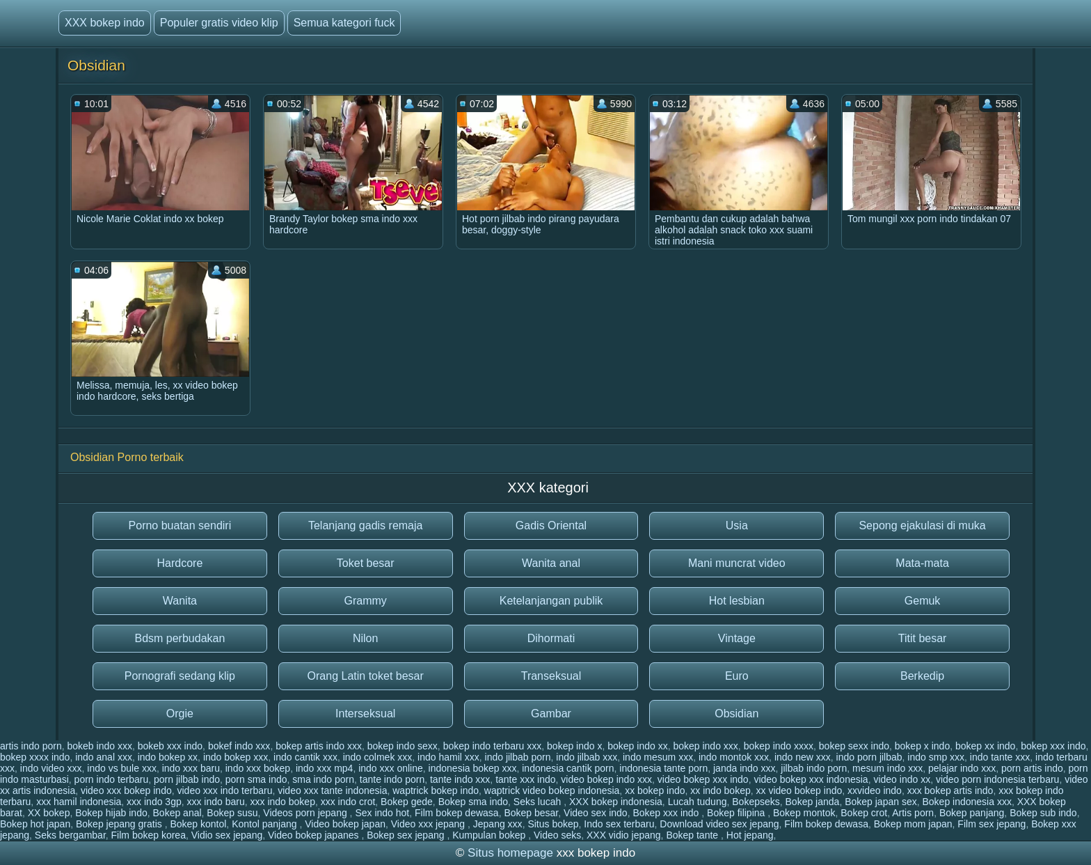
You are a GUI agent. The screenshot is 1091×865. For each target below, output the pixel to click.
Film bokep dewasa (457, 812)
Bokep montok (804, 812)
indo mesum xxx (658, 757)
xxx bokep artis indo (950, 790)
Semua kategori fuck (344, 23)
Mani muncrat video (737, 563)
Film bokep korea (148, 835)
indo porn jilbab (869, 757)
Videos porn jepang (306, 812)
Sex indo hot (382, 812)
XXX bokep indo (105, 23)
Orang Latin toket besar (366, 676)
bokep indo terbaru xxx (492, 745)
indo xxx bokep (257, 768)
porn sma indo (256, 779)
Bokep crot (864, 812)
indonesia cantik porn (568, 768)
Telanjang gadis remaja (365, 525)
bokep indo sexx (402, 745)
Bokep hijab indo (111, 812)
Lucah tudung (697, 801)
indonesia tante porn (663, 768)
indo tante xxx (1000, 757)
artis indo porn (31, 745)
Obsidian (736, 713)
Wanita (180, 601)
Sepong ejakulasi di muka (922, 525)
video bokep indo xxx (606, 779)
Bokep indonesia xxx (966, 801)
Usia (737, 525)
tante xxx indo (525, 779)
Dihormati (551, 638)
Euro (737, 676)
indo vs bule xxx (122, 768)
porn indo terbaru (111, 779)
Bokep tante (693, 835)
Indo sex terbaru (619, 823)
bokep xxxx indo (35, 757)
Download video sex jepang (719, 823)
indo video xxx (51, 768)
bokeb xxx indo (170, 745)
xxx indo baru (215, 801)
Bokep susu (232, 812)
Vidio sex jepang (226, 835)
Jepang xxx (498, 823)
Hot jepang (750, 835)
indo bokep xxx (235, 757)
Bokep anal (177, 812)
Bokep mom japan (913, 823)
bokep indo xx (637, 745)
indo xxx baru (191, 768)
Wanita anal (551, 563)
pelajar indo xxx (962, 768)
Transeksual (551, 676)
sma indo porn (323, 779)
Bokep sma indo (473, 801)
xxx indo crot (348, 801)
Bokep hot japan (35, 823)
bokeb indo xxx (99, 745)
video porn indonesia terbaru (997, 779)
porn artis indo (1032, 768)
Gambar (551, 713)
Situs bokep (552, 823)
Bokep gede (407, 801)
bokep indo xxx (705, 745)
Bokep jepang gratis (120, 823)
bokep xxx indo (1053, 745)
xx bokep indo (655, 790)
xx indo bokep (720, 790)
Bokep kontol (198, 823)
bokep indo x (574, 745)
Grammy (365, 601)
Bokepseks (755, 801)
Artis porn (913, 812)
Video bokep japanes (314, 835)
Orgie (179, 713)
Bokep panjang (971, 812)
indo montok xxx (734, 757)
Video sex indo (596, 812)
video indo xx (901, 779)
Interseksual (365, 713)
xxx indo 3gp (154, 801)
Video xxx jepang (429, 823)
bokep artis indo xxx (319, 745)
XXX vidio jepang (624, 835)
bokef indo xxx (239, 745)
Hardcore (179, 563)
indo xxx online (390, 768)
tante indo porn (392, 779)
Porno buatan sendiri (180, 525)
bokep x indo (922, 745)
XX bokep (49, 812)
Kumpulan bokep (490, 835)
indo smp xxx (935, 757)
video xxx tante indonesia (332, 790)
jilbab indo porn (814, 768)
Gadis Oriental (551, 525)
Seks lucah (538, 801)
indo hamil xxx (448, 757)
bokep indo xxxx (778, 745)
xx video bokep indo (799, 790)
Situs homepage (510, 852)
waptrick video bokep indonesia (552, 790)
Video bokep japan (345, 823)
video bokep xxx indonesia (811, 779)
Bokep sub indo (1043, 812)
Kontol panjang (265, 823)
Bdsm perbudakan (179, 638)
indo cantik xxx (305, 757)
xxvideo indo (874, 790)
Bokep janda (813, 801)
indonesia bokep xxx (473, 768)
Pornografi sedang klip (180, 676)
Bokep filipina (737, 812)
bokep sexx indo (854, 745)
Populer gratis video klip (219, 23)
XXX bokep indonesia (615, 801)
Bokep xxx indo (666, 812)
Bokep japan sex (881, 801)
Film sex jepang (991, 823)
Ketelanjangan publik (551, 601)
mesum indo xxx (887, 768)
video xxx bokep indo (126, 790)
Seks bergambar (70, 835)
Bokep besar (531, 812)
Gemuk (923, 601)
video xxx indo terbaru (225, 790)
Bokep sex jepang (407, 835)
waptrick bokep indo (435, 790)
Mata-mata (921, 563)
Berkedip (922, 676)
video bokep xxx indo (703, 779)
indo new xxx (802, 757)
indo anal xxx (103, 757)
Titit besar (922, 638)
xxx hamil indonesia (78, 801)
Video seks (557, 835)
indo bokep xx (168, 757)
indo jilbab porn (518, 757)
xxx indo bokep (282, 801)
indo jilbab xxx (586, 757)
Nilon (365, 638)
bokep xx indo (985, 745)
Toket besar (366, 563)
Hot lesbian (737, 601)
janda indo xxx (744, 768)
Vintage (737, 638)
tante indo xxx (460, 779)
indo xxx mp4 (324, 768)
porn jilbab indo (187, 779)
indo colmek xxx (378, 757)
